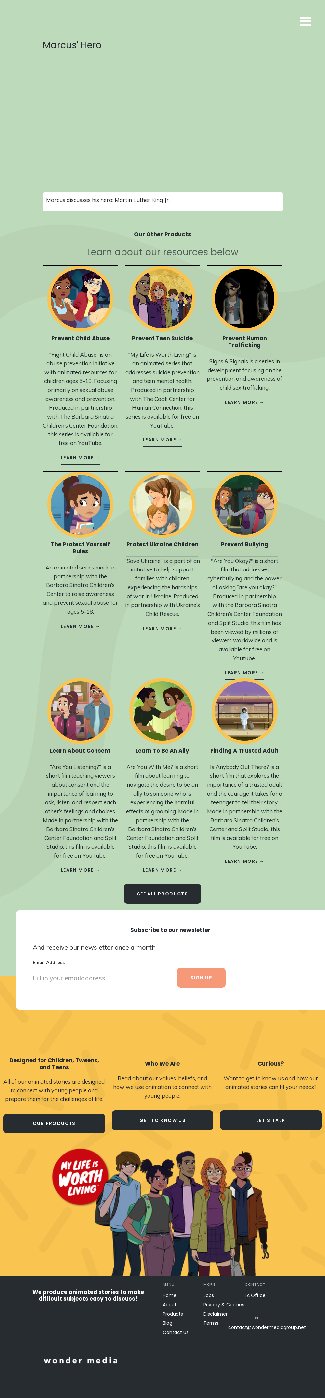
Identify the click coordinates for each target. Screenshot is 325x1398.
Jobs (208, 1295)
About (169, 1304)
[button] (239, 22)
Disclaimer (215, 1314)
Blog (167, 1323)
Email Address (49, 957)
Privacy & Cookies (223, 1304)
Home (169, 1295)
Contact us (176, 1332)
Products (173, 1314)
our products (54, 1123)
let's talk (271, 1120)
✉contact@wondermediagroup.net (257, 1323)
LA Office (255, 1295)
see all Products (162, 889)
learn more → (80, 452)
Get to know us (162, 1120)
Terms (210, 1323)
